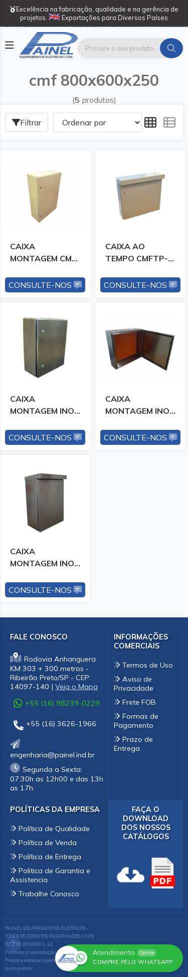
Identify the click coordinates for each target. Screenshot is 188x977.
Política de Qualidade (50, 828)
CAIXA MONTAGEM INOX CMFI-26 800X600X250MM (45, 407)
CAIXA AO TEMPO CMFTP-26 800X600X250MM (139, 254)
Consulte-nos (45, 285)
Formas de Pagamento (136, 721)
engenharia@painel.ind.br (52, 750)
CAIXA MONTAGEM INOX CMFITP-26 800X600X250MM (45, 559)
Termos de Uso (143, 665)
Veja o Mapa (76, 686)
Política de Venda (43, 842)
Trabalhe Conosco (44, 893)
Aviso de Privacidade (133, 684)
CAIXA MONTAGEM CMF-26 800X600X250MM (45, 254)
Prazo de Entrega (133, 744)
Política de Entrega (45, 856)
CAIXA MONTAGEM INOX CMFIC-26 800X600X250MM (140, 407)
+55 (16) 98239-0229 (57, 703)
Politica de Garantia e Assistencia (50, 875)
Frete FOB (135, 702)
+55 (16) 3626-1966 (55, 725)
